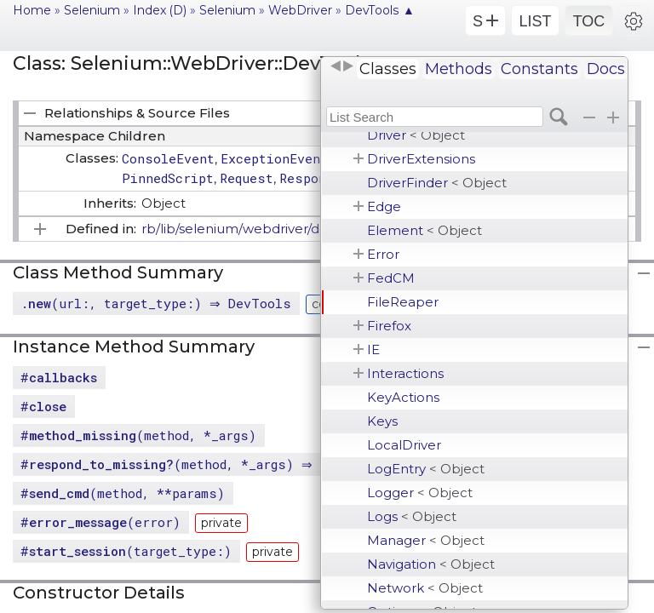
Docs (606, 69)
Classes (387, 69)
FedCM (391, 278)
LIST (535, 21)
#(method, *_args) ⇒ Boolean (199, 464)
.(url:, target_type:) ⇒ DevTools (157, 303)
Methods (458, 69)
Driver (416, 135)
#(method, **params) (122, 492)
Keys (382, 421)
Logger (420, 492)
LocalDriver (404, 445)
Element (424, 230)
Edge (384, 206)
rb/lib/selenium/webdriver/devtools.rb (262, 229)
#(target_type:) (126, 550)
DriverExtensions (421, 159)
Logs (411, 516)
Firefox (389, 326)
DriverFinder (437, 183)
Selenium (92, 10)
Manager (426, 540)
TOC (589, 21)
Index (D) (159, 10)
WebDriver (300, 10)
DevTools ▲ (380, 10)
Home (32, 10)
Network (425, 588)
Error (383, 254)
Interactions (405, 373)
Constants (539, 69)
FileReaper (403, 302)
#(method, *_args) (138, 435)
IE (373, 349)
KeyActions (403, 397)
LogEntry (426, 469)
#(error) (100, 521)
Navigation (431, 564)
